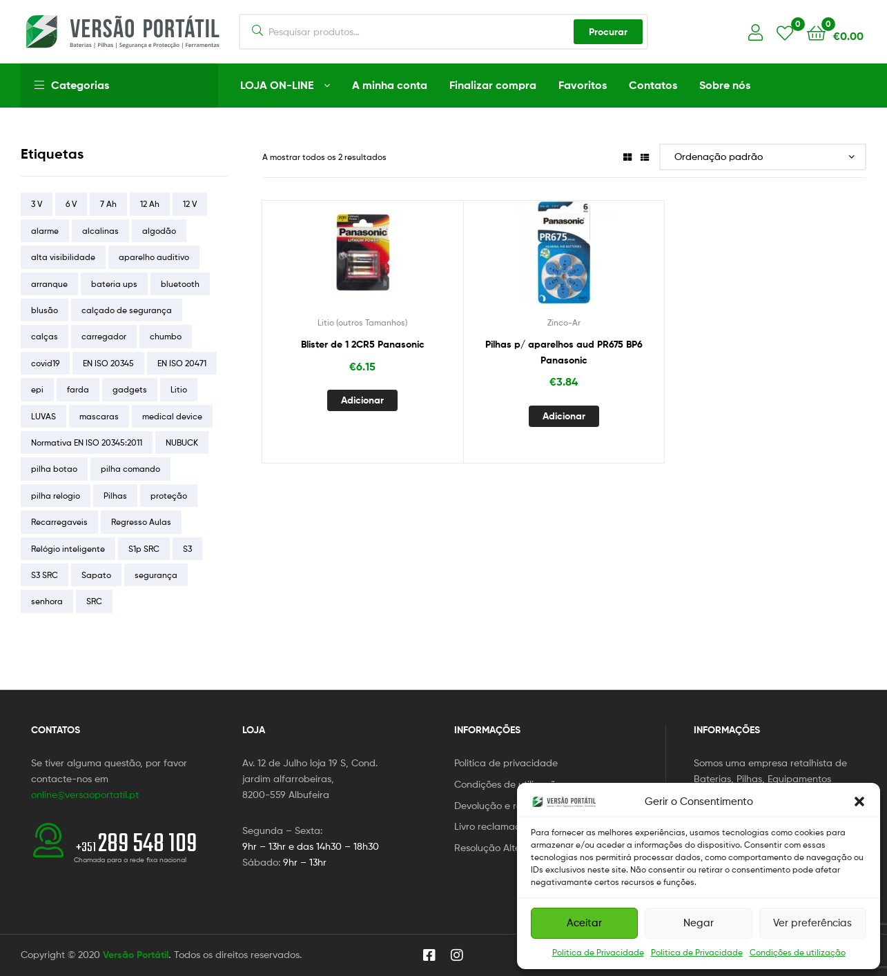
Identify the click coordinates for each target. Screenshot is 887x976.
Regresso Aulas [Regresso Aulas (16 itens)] (141, 522)
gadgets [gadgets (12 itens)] (130, 389)
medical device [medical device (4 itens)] (172, 416)
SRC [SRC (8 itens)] (94, 601)
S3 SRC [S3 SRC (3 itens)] (44, 575)
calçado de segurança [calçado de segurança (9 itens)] (126, 310)
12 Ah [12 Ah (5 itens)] (149, 204)
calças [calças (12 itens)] (44, 336)
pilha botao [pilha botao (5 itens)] (54, 469)
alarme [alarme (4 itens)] (45, 231)
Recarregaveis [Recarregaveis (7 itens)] (59, 522)
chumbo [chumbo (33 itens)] (166, 336)
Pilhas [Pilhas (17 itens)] (115, 495)
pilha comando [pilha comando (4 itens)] (130, 469)
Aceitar (584, 923)
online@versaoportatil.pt (85, 794)
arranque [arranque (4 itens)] (49, 284)
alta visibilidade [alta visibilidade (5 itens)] (63, 257)
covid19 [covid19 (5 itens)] (45, 363)
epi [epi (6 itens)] (37, 389)
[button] (859, 801)
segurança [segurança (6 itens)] (156, 575)
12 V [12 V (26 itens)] (190, 204)
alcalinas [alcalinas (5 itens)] (100, 231)
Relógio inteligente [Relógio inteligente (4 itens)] (68, 549)
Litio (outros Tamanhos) (362, 322)
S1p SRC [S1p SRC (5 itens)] (143, 549)
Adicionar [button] (362, 400)
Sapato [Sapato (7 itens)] (96, 575)
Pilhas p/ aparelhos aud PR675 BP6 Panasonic (564, 352)
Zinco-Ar (564, 322)
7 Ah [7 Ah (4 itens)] (108, 204)
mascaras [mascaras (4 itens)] (99, 416)
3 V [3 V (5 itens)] (36, 204)
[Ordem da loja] (762, 156)
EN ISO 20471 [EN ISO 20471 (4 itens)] (181, 363)
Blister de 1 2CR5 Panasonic (363, 344)
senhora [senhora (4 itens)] (47, 601)
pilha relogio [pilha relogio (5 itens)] (55, 495)
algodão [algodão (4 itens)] (159, 231)
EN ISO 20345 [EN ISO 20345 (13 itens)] (108, 363)
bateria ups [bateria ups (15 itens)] (114, 284)
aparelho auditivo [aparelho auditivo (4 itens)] (154, 257)
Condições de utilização (798, 952)
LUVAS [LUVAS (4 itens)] (43, 416)
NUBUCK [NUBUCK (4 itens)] (182, 442)
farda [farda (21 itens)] (78, 389)
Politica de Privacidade (598, 952)
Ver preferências (812, 923)
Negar (698, 923)
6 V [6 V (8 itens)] (71, 204)
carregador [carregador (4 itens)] (103, 336)
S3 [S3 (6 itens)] (187, 549)
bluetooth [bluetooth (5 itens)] (180, 284)
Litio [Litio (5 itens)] (178, 389)
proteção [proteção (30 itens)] (168, 495)
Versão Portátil (135, 954)
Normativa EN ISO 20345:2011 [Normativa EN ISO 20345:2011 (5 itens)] (86, 442)
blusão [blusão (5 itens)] (44, 310)
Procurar (608, 32)
